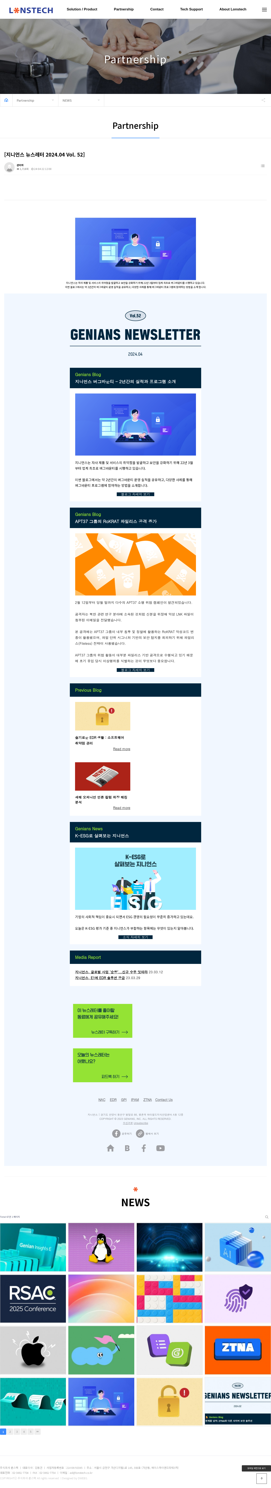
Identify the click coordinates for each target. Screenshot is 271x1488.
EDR (113, 1099)
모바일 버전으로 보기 (256, 1468)
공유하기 (261, 100)
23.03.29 (133, 977)
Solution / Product (82, 9)
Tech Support (191, 9)
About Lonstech (233, 9)
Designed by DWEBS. (75, 1478)
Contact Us (164, 1099)
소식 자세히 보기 (135, 937)
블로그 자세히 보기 (135, 494)
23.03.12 (156, 972)
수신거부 (128, 1123)
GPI (123, 1099)
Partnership (124, 9)
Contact (156, 9)
